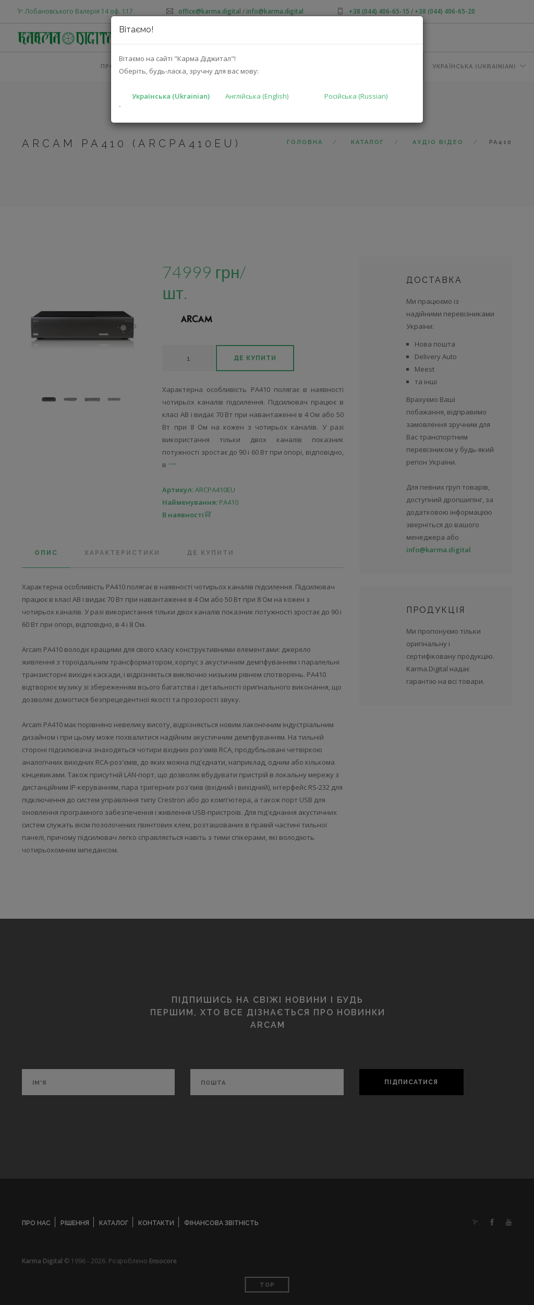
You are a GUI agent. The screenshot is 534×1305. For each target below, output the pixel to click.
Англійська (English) (256, 96)
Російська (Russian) (355, 96)
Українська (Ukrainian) (171, 96)
